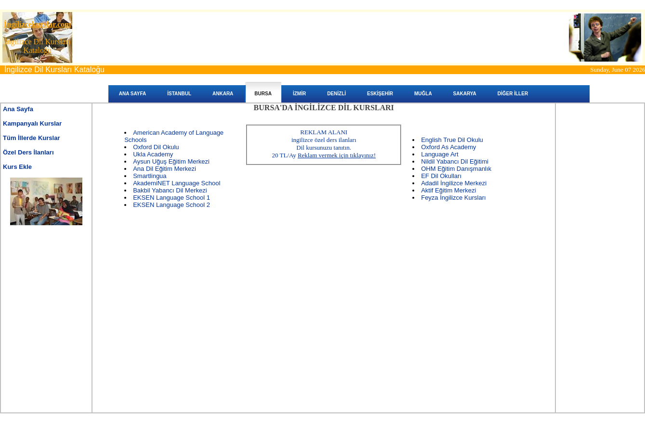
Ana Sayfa (18, 109)
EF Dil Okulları (441, 175)
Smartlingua (149, 175)
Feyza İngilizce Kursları (453, 197)
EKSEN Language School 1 (171, 197)
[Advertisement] (46, 276)
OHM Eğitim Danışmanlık (456, 168)
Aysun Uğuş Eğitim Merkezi (171, 161)
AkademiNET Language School (176, 183)
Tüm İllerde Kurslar (31, 137)
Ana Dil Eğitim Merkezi (164, 168)
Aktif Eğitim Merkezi (448, 190)
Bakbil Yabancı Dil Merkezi (170, 190)
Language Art (439, 154)
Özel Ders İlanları (28, 152)
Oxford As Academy (448, 147)
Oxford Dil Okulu (156, 147)
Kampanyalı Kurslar (32, 123)
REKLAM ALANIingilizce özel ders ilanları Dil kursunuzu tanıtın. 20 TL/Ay (324, 143)
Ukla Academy (153, 154)
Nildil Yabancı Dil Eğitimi (454, 161)
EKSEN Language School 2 (171, 204)
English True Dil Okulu (452, 139)
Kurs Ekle (17, 166)
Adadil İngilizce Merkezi (454, 183)
